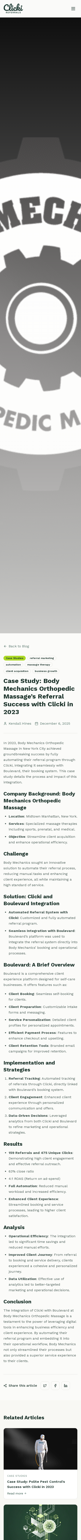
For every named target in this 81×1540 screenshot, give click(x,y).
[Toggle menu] (73, 8)
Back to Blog (16, 646)
